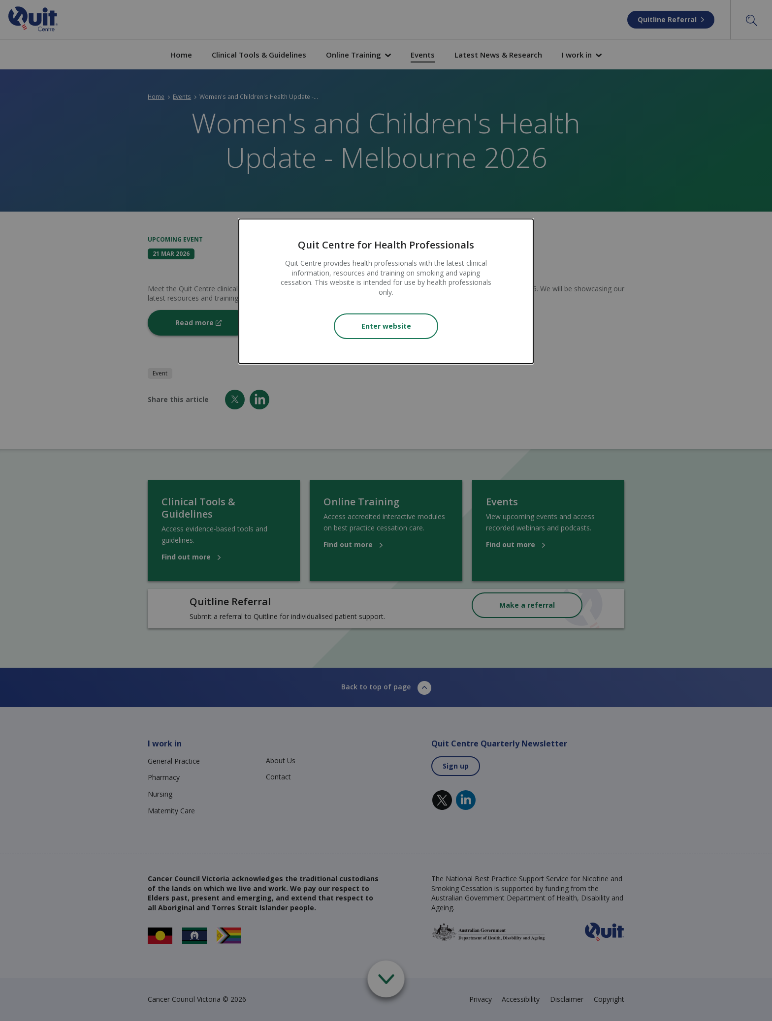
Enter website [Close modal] (386, 326)
